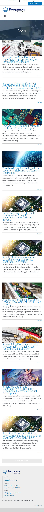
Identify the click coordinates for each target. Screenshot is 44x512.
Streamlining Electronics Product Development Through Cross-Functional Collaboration (20, 346)
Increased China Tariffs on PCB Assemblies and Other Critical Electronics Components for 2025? (21, 86)
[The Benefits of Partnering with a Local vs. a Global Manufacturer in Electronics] (22, 159)
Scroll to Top (38, 505)
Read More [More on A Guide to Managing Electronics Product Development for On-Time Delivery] (39, 320)
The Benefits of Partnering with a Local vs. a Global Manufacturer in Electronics (21, 170)
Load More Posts (22, 461)
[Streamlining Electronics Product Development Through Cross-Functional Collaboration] (22, 335)
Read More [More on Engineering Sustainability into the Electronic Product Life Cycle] (39, 144)
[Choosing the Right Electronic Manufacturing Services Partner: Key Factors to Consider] (22, 48)
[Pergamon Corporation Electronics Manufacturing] (11, 470)
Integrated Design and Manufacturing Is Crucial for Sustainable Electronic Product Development (19, 390)
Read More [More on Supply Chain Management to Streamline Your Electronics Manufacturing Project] (39, 276)
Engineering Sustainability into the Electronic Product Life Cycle (21, 127)
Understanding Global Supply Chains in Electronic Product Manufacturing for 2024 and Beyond (18, 216)
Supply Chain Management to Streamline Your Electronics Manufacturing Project (18, 260)
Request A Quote (9, 495)
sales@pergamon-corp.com (12, 493)
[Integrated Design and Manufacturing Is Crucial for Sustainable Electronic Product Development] (22, 377)
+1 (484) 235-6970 (10, 480)
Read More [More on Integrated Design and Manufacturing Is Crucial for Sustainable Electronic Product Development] (39, 409)
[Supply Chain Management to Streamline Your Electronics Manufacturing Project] (22, 248)
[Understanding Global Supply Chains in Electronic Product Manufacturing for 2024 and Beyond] (22, 204)
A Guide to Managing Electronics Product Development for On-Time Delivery (21, 302)
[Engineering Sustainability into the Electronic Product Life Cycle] (22, 117)
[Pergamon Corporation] (13, 8)
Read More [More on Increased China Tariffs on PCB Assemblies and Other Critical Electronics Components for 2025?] (39, 102)
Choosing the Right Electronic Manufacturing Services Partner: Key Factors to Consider (20, 59)
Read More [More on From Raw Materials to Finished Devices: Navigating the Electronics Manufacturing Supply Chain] (39, 452)
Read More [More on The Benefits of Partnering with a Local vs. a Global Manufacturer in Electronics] (39, 189)
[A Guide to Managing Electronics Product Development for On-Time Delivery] (22, 291)
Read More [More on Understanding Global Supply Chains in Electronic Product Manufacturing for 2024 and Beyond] (39, 233)
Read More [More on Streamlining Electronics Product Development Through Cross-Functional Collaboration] (39, 362)
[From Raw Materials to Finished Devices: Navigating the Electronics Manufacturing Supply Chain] (22, 424)
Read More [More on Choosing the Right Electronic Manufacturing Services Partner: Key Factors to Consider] (39, 76)
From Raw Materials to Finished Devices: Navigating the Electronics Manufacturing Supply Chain (21, 436)
